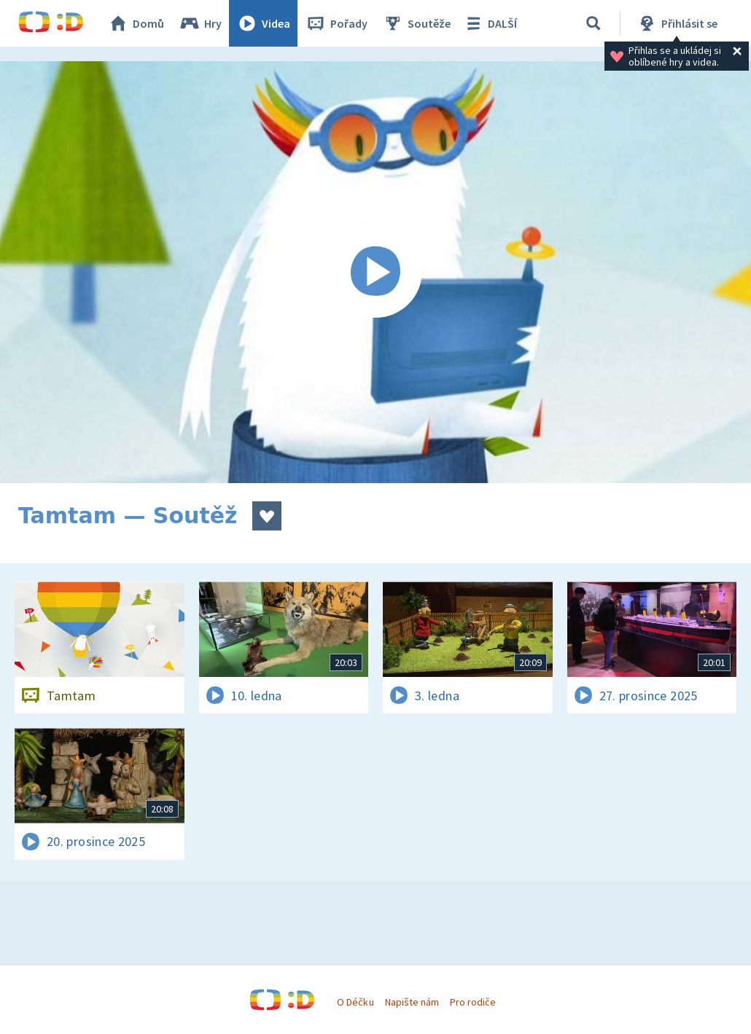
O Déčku (355, 1001)
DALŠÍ (489, 23)
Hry (200, 23)
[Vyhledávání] (593, 23)
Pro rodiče (473, 1001)
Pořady (336, 23)
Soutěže (416, 23)
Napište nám (412, 1001)
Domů (135, 23)
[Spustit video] (375, 272)
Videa (263, 23)
